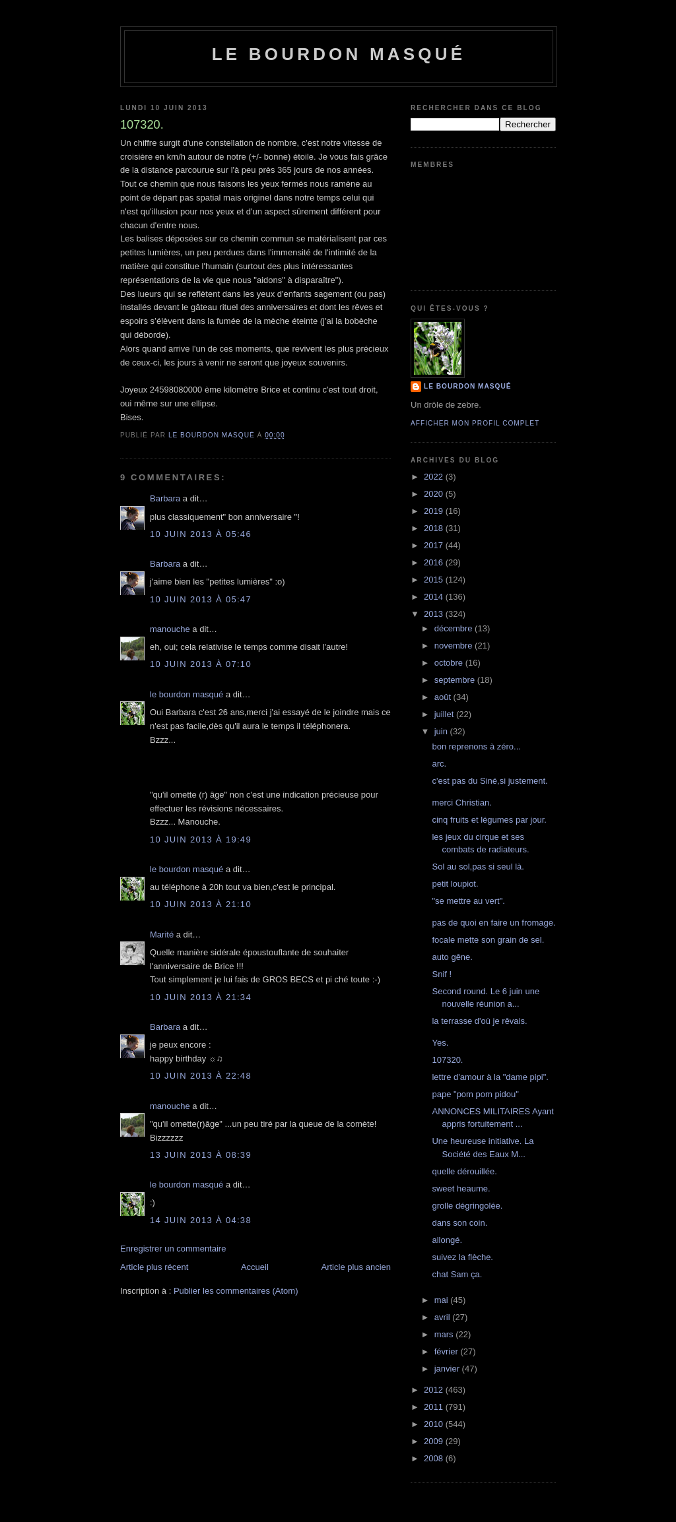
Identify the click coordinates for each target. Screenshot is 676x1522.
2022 (435, 477)
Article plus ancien (356, 1267)
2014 (435, 597)
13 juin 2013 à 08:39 (201, 1155)
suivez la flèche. (462, 1257)
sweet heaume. (461, 1188)
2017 (435, 545)
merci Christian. (461, 803)
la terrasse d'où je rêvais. (479, 1021)
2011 (435, 1407)
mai (442, 1300)
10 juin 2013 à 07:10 (201, 664)
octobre (449, 663)
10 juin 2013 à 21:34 (201, 997)
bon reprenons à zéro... (476, 746)
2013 (435, 614)
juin (442, 731)
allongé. (447, 1240)
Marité (162, 934)
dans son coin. (459, 1223)
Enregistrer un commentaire (173, 1248)
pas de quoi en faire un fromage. (493, 923)
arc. (439, 764)
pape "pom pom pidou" (475, 1094)
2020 (435, 494)
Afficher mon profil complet (475, 423)
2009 (435, 1441)
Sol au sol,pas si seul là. (478, 867)
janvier (448, 1369)
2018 (435, 528)
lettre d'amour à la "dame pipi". (490, 1077)
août (444, 697)
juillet (445, 714)
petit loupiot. (455, 884)
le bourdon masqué (339, 54)
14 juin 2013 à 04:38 (201, 1220)
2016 (435, 562)
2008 (435, 1458)
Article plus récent (154, 1267)
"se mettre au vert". (468, 901)
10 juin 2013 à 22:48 (201, 1076)
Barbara (165, 498)
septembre (455, 680)
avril (443, 1317)
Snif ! (442, 974)
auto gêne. (452, 957)
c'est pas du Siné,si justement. (489, 781)
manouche (170, 629)
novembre (454, 645)
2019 (435, 511)
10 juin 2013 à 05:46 (201, 534)
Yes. (440, 1043)
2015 (435, 580)
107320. (447, 1060)
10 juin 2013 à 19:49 (201, 839)
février (447, 1351)
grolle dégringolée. (467, 1206)
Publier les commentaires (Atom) (236, 1291)
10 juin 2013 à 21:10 (201, 904)
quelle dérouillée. (464, 1171)
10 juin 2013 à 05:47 (201, 599)
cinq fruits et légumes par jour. (489, 820)
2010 (435, 1424)
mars (445, 1334)
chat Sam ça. (457, 1274)
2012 (435, 1390)
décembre (454, 628)
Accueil (255, 1267)
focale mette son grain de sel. (488, 940)
